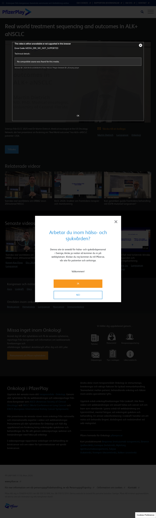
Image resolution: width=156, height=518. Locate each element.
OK (78, 115)
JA (78, 283)
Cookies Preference (145, 515)
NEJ (78, 295)
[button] (142, 223)
